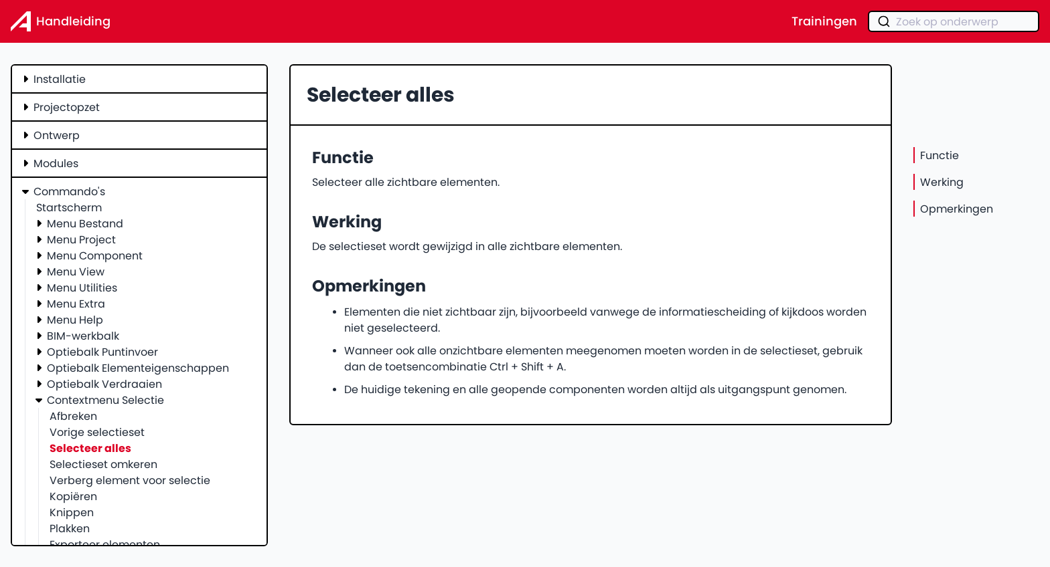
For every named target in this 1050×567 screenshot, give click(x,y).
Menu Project (81, 239)
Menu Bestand (85, 223)
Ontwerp (56, 135)
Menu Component (95, 255)
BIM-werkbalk (83, 335)
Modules (55, 163)
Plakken (70, 528)
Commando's (69, 191)
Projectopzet (66, 107)
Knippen (72, 512)
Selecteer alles (90, 448)
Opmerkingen (956, 208)
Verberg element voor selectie (130, 480)
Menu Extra (76, 303)
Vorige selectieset (97, 432)
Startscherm (69, 207)
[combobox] (953, 21)
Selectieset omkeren (103, 464)
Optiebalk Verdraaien (104, 383)
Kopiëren (73, 496)
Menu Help (75, 319)
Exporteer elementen (105, 544)
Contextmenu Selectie (105, 399)
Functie (939, 155)
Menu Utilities (82, 287)
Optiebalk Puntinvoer (102, 351)
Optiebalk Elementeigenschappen (138, 367)
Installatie (59, 79)
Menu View (75, 271)
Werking (942, 182)
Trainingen (824, 21)
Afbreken (73, 416)
